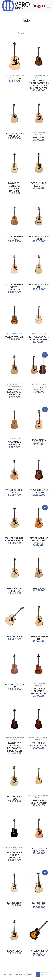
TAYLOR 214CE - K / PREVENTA (14, 134)
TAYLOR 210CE (38, 137)
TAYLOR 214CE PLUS (14, 797)
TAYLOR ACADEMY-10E (39, 285)
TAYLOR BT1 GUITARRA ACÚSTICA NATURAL (14, 187)
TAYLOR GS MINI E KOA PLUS (39, 491)
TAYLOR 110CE (38, 588)
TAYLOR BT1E (39, 440)
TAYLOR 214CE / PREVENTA (39, 184)
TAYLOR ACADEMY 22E (14, 685)
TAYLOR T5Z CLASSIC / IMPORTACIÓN (38, 691)
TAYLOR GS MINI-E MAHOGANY (38, 539)
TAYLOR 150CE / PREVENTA (39, 849)
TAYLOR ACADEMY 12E (38, 637)
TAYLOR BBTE (39, 387)
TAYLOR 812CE (14, 903)
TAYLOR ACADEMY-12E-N (39, 237)
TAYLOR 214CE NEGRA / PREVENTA (14, 855)
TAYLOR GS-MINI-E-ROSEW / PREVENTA (14, 287)
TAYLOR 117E (39, 903)
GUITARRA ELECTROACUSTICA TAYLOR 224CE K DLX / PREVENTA (39, 84)
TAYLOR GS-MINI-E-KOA (14, 237)
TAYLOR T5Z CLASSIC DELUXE (38, 744)
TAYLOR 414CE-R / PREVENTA (38, 951)
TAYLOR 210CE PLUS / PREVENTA (39, 801)
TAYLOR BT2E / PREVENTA (14, 443)
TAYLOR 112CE (14, 950)
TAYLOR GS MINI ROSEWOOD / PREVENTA (14, 392)
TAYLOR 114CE (14, 636)
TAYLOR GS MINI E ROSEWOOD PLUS (14, 539)
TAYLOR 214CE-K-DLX (14, 491)
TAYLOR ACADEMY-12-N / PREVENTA (39, 338)
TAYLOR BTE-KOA (14, 337)
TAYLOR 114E (14, 78)
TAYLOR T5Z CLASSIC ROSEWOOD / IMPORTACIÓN (14, 747)
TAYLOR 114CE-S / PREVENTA (14, 589)
